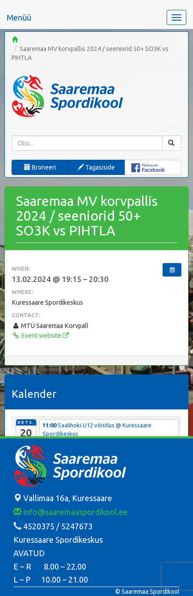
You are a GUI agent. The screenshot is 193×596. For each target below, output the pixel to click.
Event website (40, 335)
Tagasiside (96, 167)
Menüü (19, 17)
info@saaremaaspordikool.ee (70, 511)
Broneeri (40, 167)
